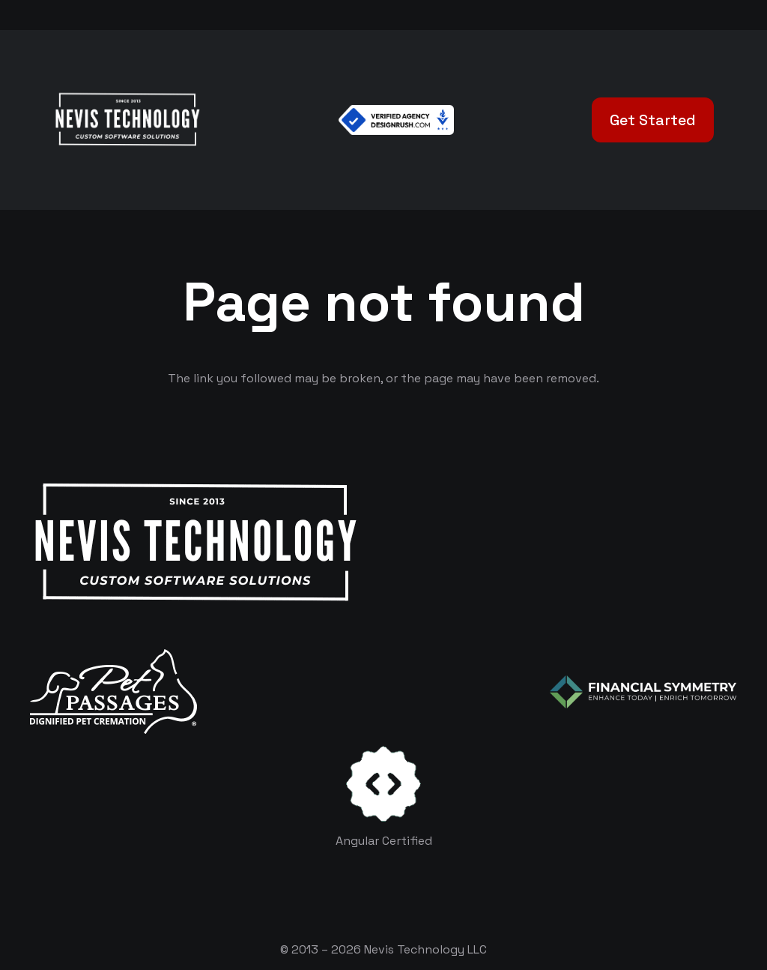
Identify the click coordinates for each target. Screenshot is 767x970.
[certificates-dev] (383, 784)
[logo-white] (113, 691)
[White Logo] (127, 120)
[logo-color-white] (643, 691)
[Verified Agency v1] (396, 120)
